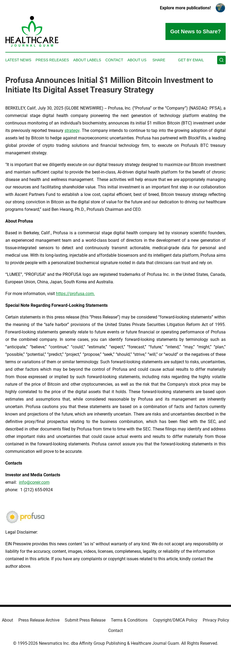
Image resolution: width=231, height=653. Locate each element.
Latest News (18, 60)
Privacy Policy (216, 620)
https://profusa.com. (75, 293)
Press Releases (52, 60)
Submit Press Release (85, 620)
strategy (71, 130)
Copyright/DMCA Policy (175, 620)
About (7, 620)
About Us (136, 60)
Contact (114, 60)
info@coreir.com (34, 482)
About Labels (87, 60)
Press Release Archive (38, 620)
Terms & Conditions (129, 620)
